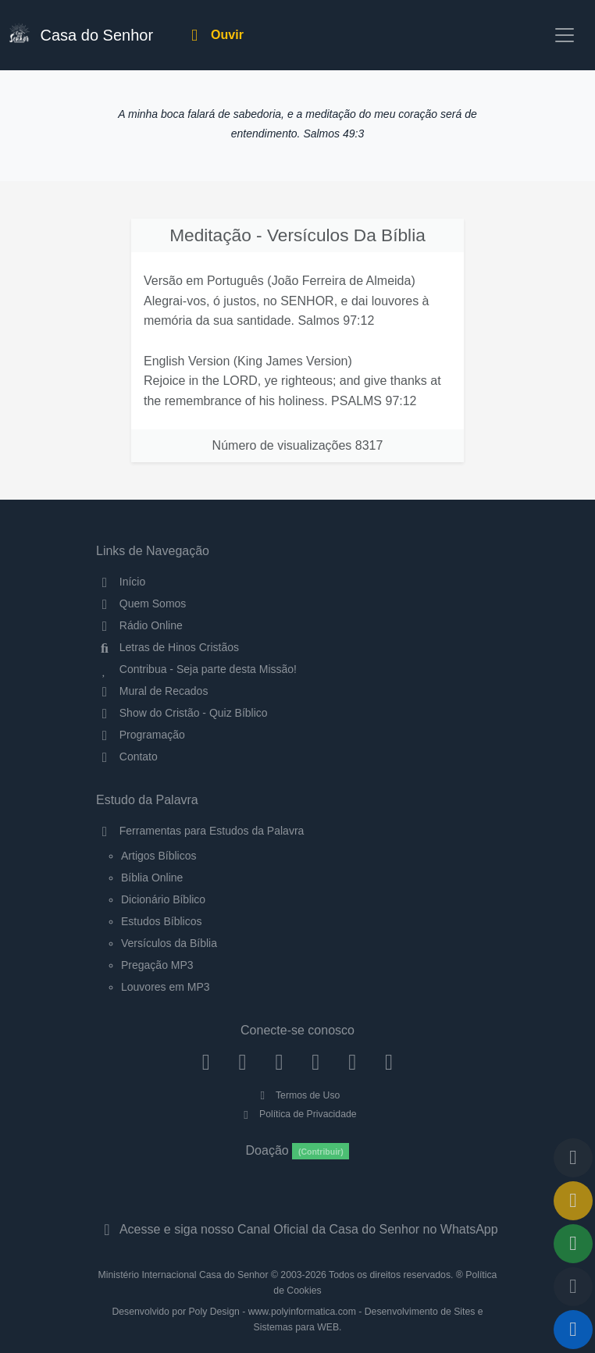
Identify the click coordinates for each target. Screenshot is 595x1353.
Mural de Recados (152, 691)
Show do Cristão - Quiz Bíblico (182, 713)
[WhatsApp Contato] (352, 1061)
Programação (140, 734)
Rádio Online (139, 625)
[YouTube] (316, 1061)
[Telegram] (389, 1061)
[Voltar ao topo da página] (573, 1157)
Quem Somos (141, 603)
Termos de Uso (297, 1095)
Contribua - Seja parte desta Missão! (196, 669)
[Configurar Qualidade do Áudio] (573, 1286)
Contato (127, 756)
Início (120, 581)
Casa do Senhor (81, 33)
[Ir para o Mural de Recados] (573, 1200)
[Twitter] (279, 1061)
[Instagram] (242, 1061)
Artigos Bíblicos (158, 855)
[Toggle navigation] (564, 35)
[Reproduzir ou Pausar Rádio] (573, 1329)
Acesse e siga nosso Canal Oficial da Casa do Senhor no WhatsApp (297, 1229)
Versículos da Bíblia (169, 943)
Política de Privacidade (297, 1114)
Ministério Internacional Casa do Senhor (183, 1274)
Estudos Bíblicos (161, 921)
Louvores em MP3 (165, 987)
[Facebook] (205, 1061)
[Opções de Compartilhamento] (573, 1243)
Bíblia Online (152, 877)
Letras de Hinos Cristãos (167, 647)
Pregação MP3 (157, 965)
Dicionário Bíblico (163, 899)
